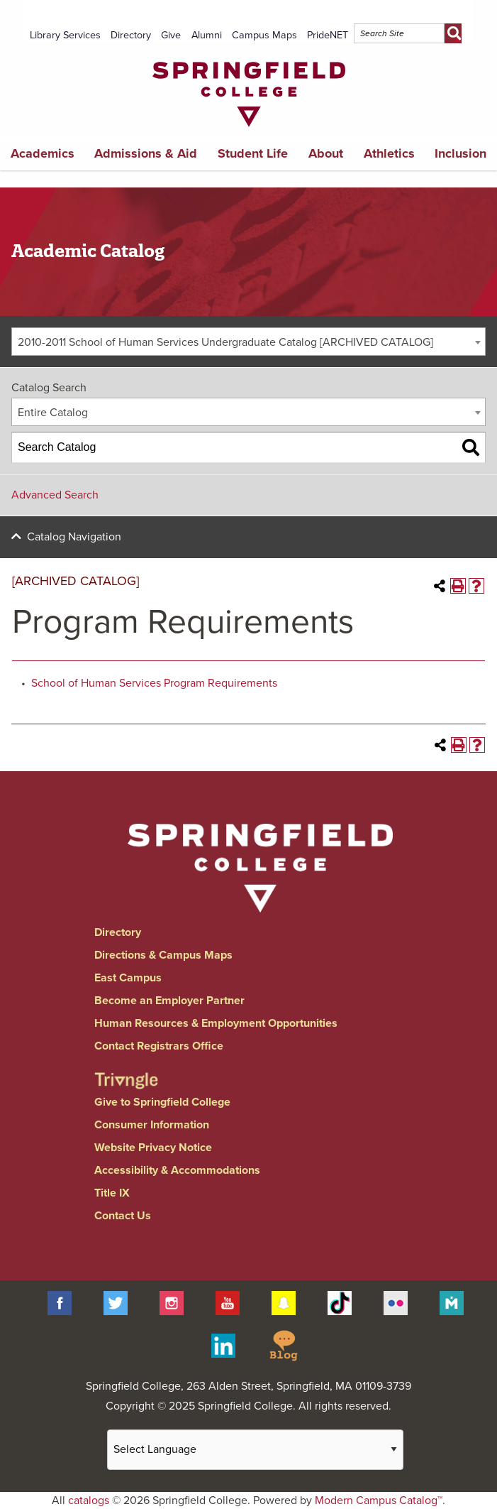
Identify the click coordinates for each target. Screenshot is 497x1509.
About (325, 153)
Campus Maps (264, 35)
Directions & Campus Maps (163, 955)
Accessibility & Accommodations (177, 1170)
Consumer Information (151, 1125)
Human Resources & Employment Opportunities (215, 1023)
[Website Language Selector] (255, 1449)
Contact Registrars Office (158, 1046)
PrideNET (327, 35)
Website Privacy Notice (153, 1147)
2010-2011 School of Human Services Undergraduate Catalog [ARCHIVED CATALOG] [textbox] (225, 342)
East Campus (128, 978)
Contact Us (122, 1216)
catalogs (88, 1500)
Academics (42, 153)
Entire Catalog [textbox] (53, 412)
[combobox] (248, 341)
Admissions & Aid (145, 153)
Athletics (389, 153)
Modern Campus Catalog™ (378, 1500)
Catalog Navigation (74, 537)
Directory (131, 35)
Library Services (65, 35)
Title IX (112, 1193)
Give (171, 35)
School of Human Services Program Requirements (154, 683)
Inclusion (460, 153)
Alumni (206, 35)
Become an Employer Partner (169, 1000)
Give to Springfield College (162, 1102)
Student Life (253, 153)
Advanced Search (55, 495)
